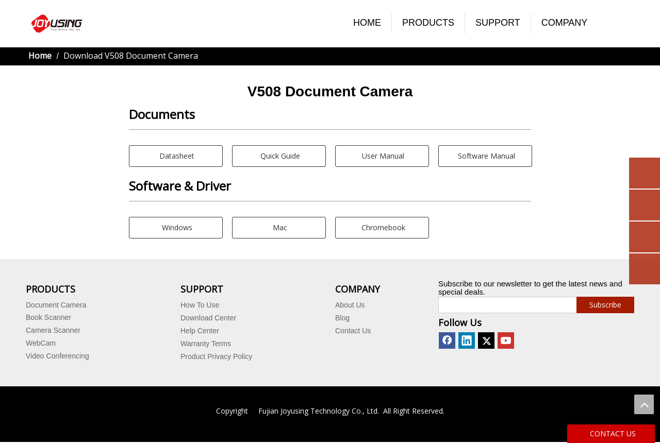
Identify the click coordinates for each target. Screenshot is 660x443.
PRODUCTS (428, 23)
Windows (176, 227)
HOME (367, 23)
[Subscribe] (605, 305)
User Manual (382, 156)
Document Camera (56, 305)
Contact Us (353, 331)
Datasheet (175, 156)
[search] (505, 305)
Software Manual (485, 156)
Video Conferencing (57, 356)
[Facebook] (447, 340)
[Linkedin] (466, 340)
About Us (350, 305)
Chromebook (382, 227)
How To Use (199, 305)
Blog (342, 318)
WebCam (41, 343)
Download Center (208, 318)
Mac (279, 227)
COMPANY (564, 23)
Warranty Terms (205, 343)
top (644, 404)
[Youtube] (506, 340)
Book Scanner (48, 317)
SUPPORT (497, 23)
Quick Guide (279, 156)
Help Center (199, 331)
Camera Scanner (53, 330)
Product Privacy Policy (216, 356)
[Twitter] (486, 340)
